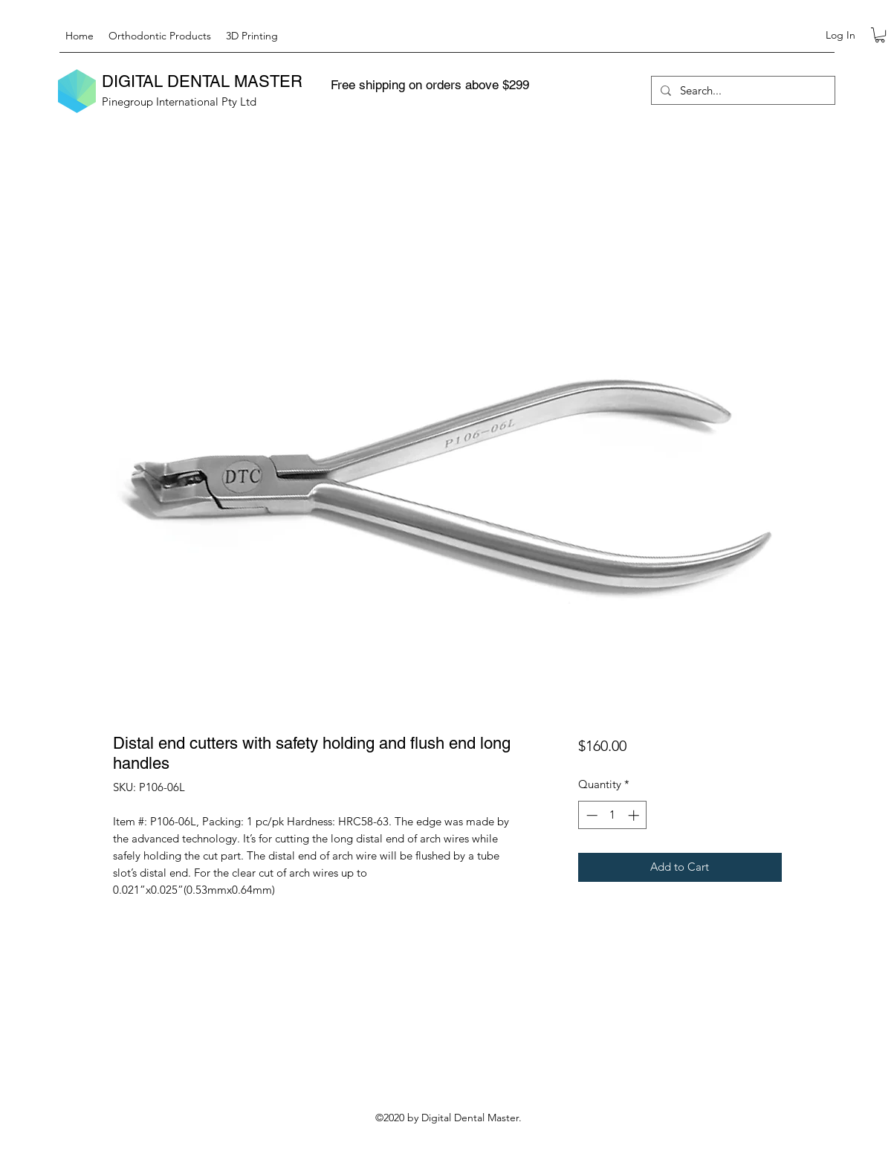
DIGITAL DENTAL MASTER (202, 81)
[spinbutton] (612, 815)
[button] (880, 35)
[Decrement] (590, 815)
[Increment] (635, 815)
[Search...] (741, 90)
